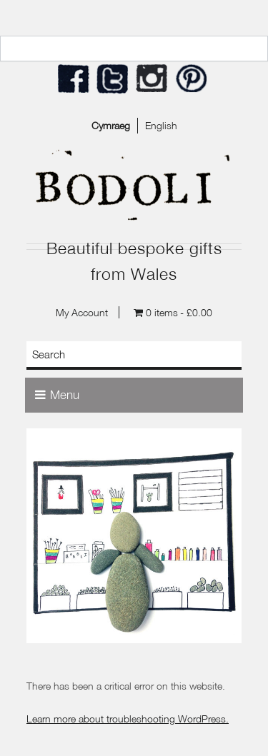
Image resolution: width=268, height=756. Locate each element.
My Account (82, 312)
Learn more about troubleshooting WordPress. (127, 718)
